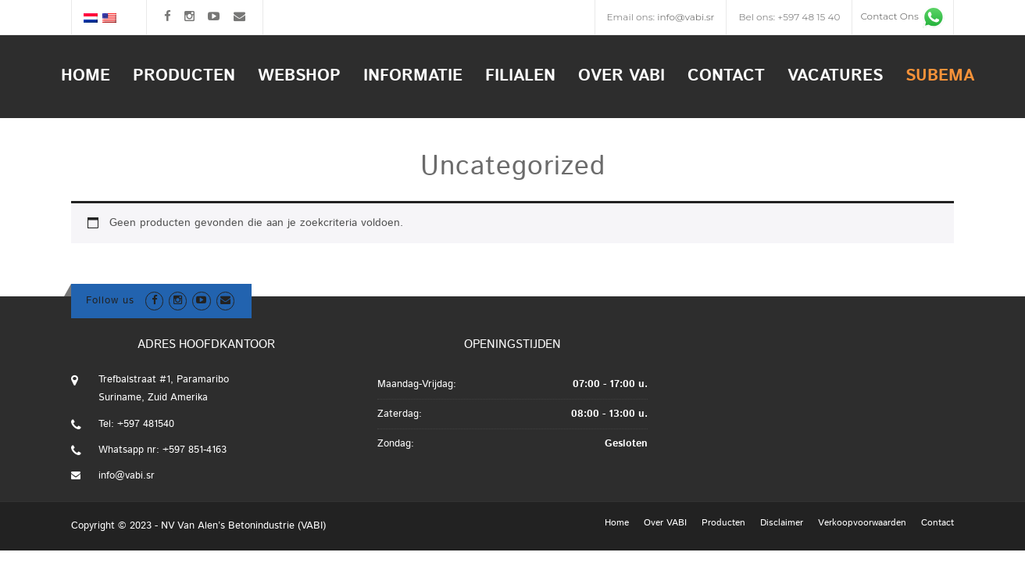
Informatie (412, 76)
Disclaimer (781, 523)
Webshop (299, 76)
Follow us (110, 300)
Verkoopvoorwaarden (862, 523)
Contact (726, 76)
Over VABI (621, 76)
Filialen (520, 76)
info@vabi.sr (685, 17)
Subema (939, 76)
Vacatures (835, 76)
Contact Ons (902, 16)
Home (85, 76)
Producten (184, 76)
